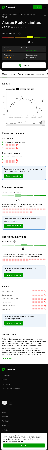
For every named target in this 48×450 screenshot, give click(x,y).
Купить (24, 65)
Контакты (6, 384)
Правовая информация (11, 388)
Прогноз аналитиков (26, 74)
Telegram (5, 412)
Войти (37, 3)
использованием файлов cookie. (13, 441)
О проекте (6, 375)
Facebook (5, 421)
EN (10, 403)
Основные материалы (27, 14)
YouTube (5, 417)
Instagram (6, 430)
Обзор (4, 74)
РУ (5, 403)
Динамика (40, 74)
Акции (4, 14)
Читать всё (7, 358)
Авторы (5, 380)
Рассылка (5, 393)
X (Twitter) (6, 425)
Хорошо (24, 445)
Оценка (12, 74)
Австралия (13, 14)
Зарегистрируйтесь (13, 176)
